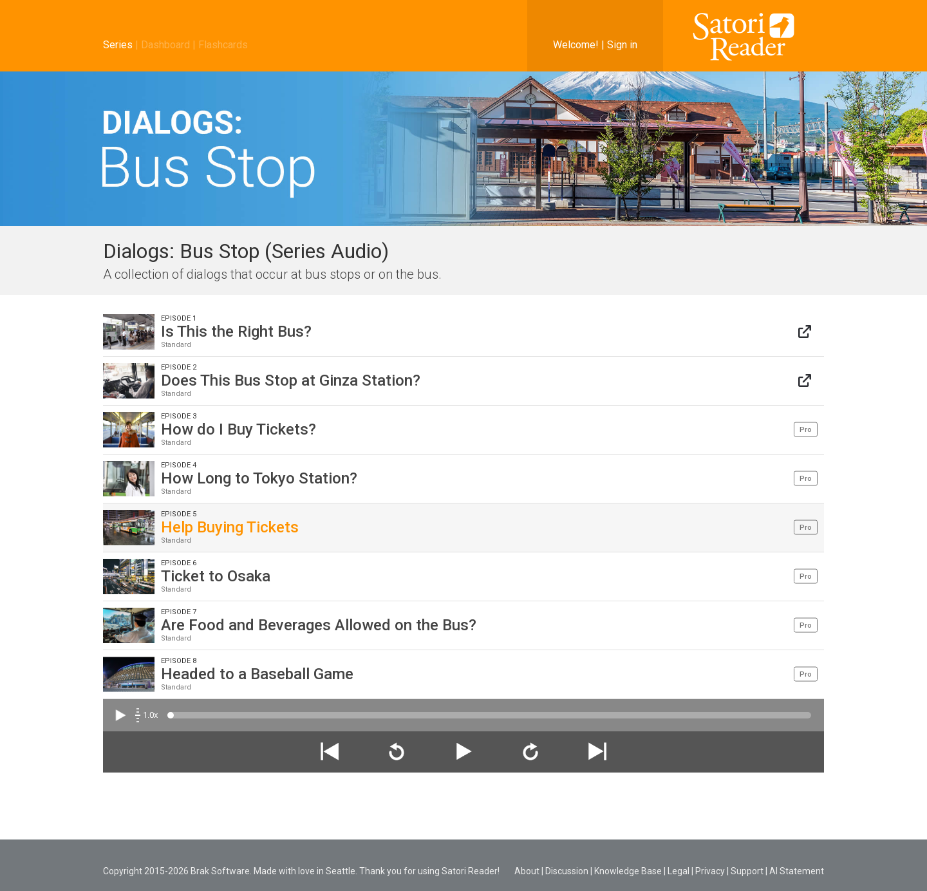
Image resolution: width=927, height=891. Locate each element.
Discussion (566, 871)
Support (747, 871)
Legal (678, 871)
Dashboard (165, 45)
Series (118, 45)
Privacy (710, 871)
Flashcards (223, 45)
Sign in (622, 45)
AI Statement (796, 871)
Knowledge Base (628, 871)
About (526, 871)
